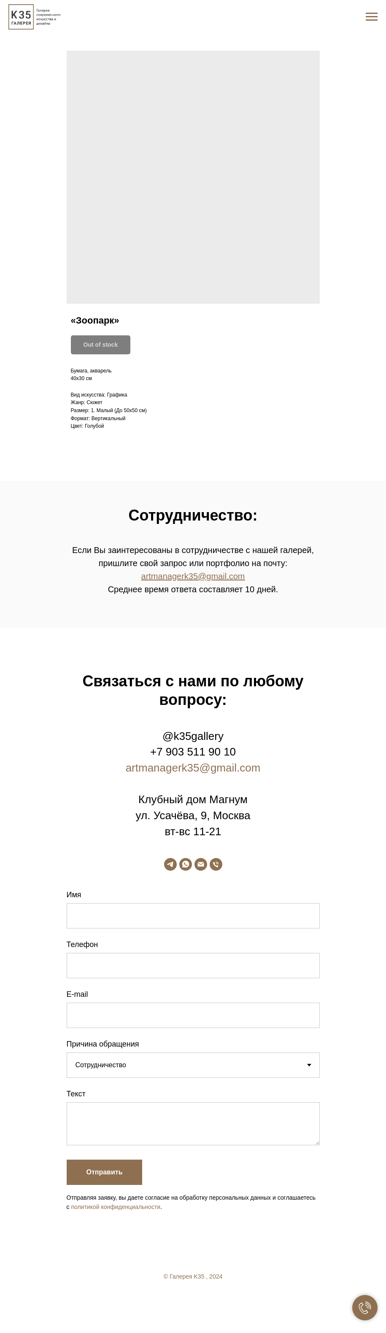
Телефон (82, 944)
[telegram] (170, 864)
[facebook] (176, 1299)
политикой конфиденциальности (115, 1206)
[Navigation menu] (372, 17)
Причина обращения (103, 1044)
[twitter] (193, 1299)
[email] (200, 864)
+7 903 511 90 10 (193, 751)
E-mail (77, 994)
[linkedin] (210, 1299)
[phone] (216, 864)
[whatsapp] (185, 864)
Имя (74, 894)
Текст (76, 1094)
